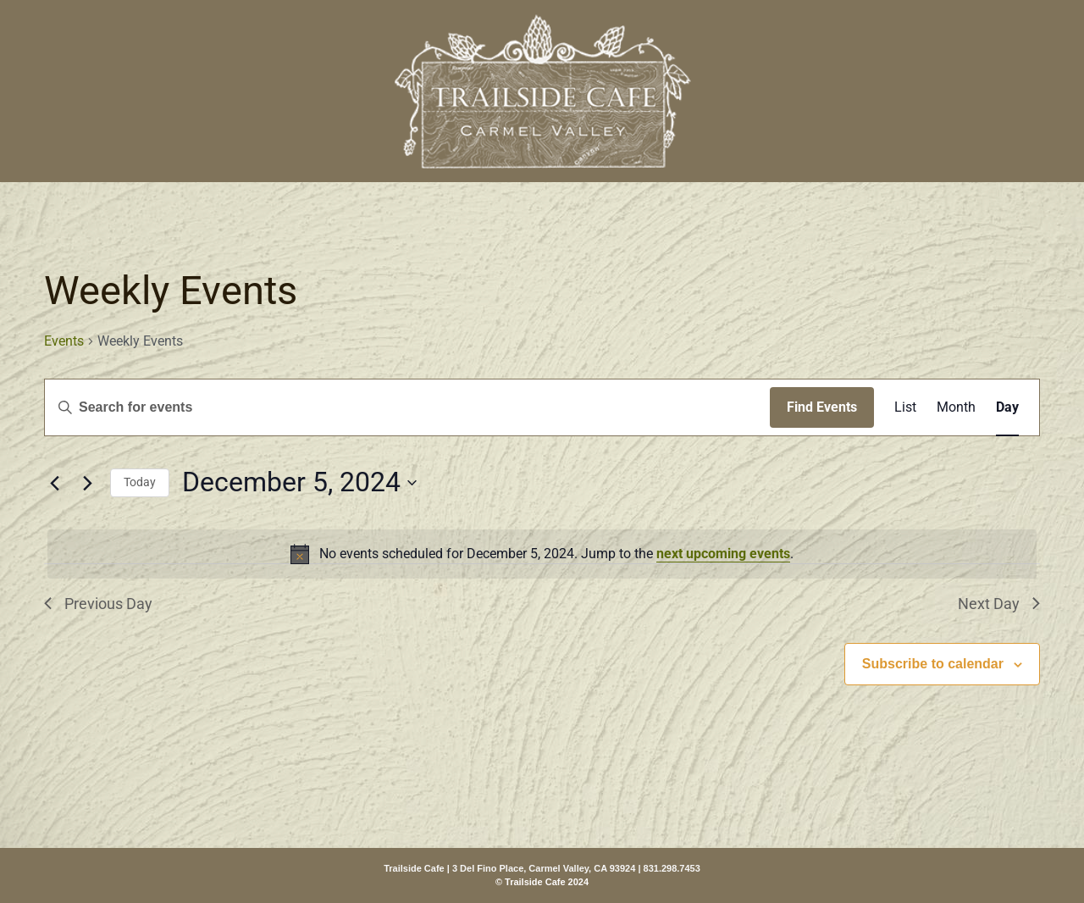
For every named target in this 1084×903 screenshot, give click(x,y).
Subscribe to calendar (933, 663)
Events (64, 341)
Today (140, 482)
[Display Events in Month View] (956, 407)
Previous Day (98, 603)
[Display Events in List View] (905, 407)
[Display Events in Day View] (1007, 407)
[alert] (542, 554)
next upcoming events (723, 554)
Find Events (822, 407)
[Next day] (87, 483)
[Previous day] (54, 483)
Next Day (999, 603)
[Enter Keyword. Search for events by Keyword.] (407, 407)
